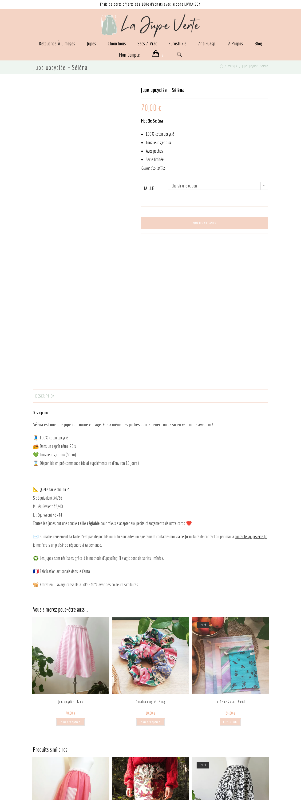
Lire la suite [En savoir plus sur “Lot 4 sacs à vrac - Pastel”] (230, 582)
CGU (49, 771)
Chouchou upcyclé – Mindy (150, 562)
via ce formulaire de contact (195, 396)
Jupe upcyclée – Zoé (230, 702)
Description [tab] (44, 256)
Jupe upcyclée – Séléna (255, 66)
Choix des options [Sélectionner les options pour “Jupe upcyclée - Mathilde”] (150, 722)
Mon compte (104, 763)
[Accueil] (221, 66)
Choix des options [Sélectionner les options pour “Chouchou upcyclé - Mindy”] (150, 582)
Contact (100, 754)
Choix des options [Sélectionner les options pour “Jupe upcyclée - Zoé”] (230, 722)
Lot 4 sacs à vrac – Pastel (230, 562)
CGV (39, 771)
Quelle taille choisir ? (54, 349)
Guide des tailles (107, 771)
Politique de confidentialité (55, 763)
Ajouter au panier (204, 223)
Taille (148, 188)
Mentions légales (48, 754)
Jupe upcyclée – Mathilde (150, 702)
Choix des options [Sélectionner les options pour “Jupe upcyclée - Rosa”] (70, 722)
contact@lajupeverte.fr (250, 396)
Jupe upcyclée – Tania (70, 562)
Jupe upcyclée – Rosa (70, 702)
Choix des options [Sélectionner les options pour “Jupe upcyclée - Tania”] (70, 582)
